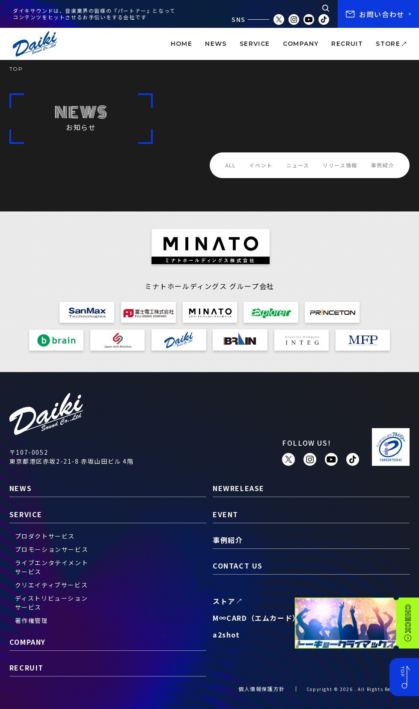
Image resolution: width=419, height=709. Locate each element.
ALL (230, 165)
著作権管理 (31, 620)
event (225, 514)
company (301, 44)
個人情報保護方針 (261, 688)
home (182, 44)
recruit (347, 44)
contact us (238, 565)
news (216, 44)
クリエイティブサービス (51, 585)
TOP (16, 69)
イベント (260, 165)
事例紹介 (382, 165)
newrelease (238, 488)
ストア (224, 601)
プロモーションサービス (52, 549)
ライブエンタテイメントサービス (52, 567)
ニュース (297, 165)
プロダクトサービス (45, 536)
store (388, 44)
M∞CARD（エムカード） (256, 618)
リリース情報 (340, 165)
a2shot (226, 634)
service (255, 44)
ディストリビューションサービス (51, 602)
